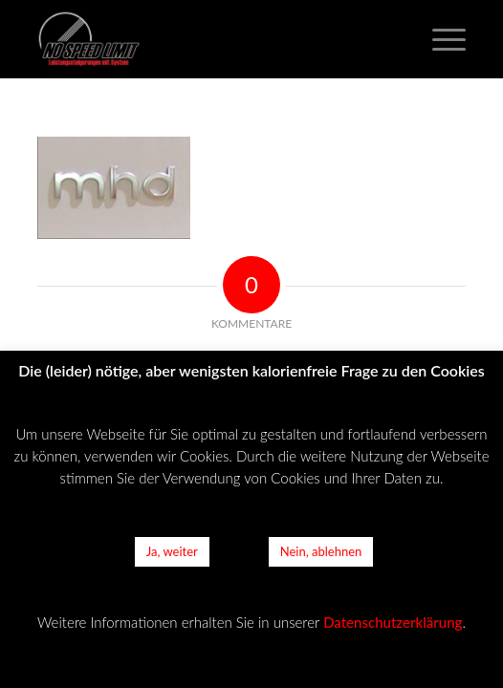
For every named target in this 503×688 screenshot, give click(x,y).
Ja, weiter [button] (172, 551)
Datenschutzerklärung (392, 622)
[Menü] (439, 39)
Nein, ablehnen (321, 551)
